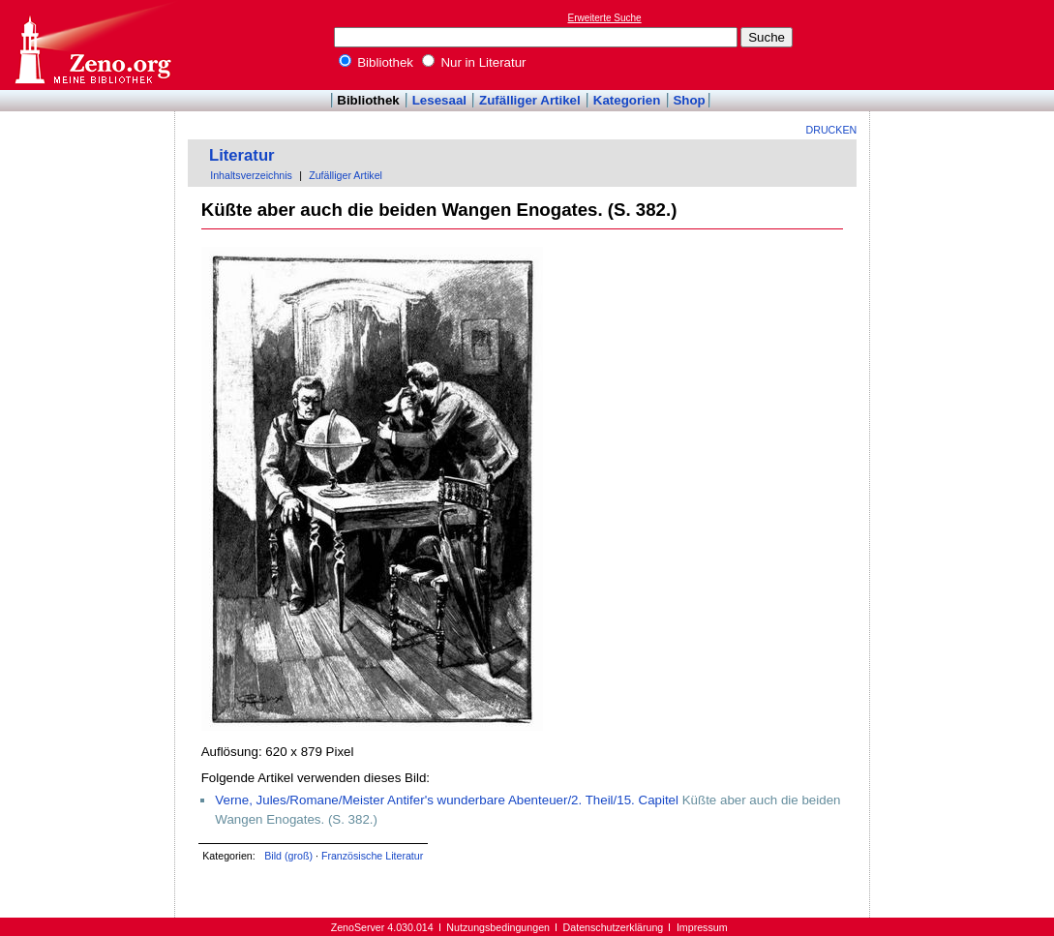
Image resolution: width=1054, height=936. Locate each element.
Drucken (832, 130)
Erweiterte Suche (605, 18)
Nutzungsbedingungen (498, 927)
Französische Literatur (372, 855)
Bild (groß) (288, 855)
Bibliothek (376, 62)
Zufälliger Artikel (530, 100)
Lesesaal (439, 100)
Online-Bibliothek (92, 45)
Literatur (242, 155)
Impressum (702, 927)
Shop (689, 100)
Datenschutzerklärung (613, 927)
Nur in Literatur (474, 62)
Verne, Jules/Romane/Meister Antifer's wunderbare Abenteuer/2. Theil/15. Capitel (446, 800)
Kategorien (627, 100)
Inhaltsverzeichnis (251, 175)
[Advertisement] (965, 44)
